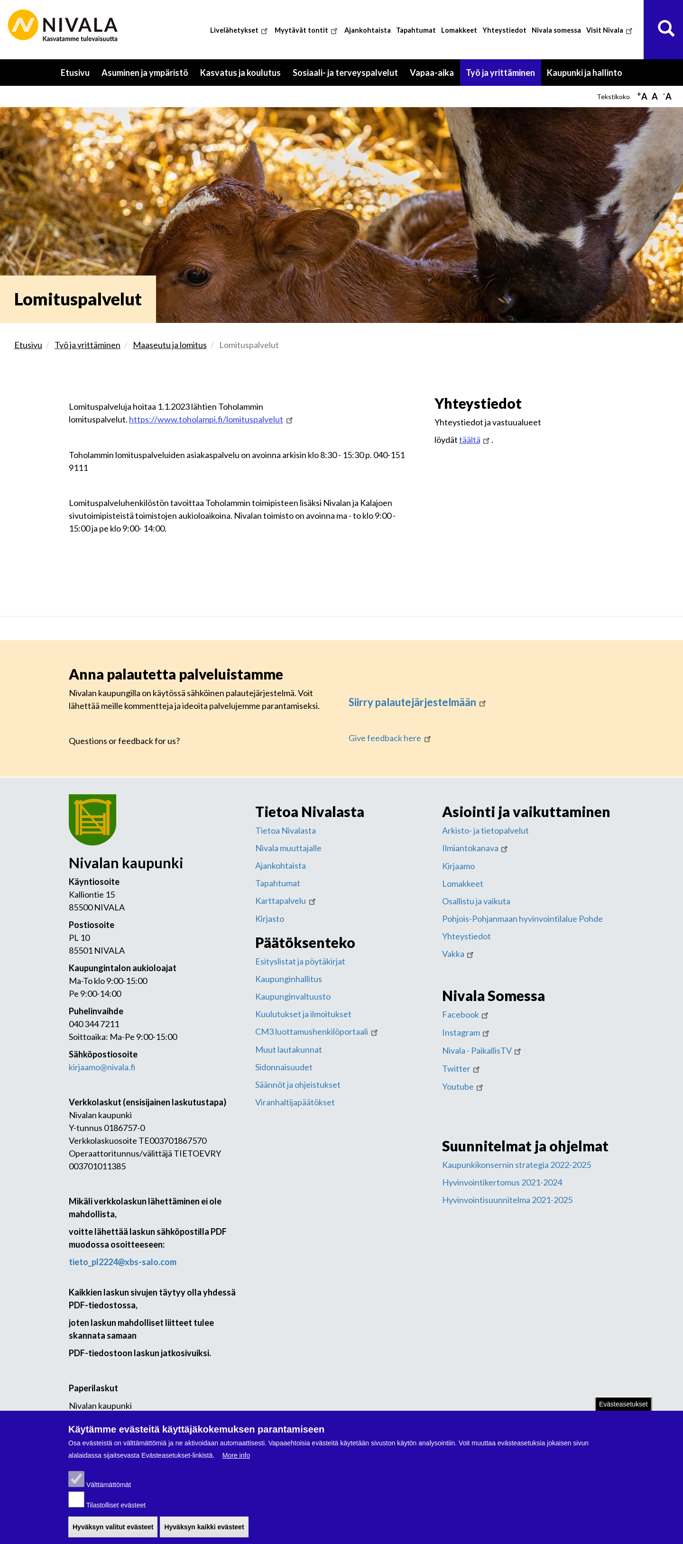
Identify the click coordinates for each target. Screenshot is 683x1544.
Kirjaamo (458, 866)
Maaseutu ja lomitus (170, 345)
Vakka (459, 953)
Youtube (463, 1086)
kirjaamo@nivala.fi (102, 1067)
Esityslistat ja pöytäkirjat (300, 961)
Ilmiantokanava (476, 848)
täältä (475, 439)
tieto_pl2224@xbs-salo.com (122, 1262)
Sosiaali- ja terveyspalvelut (345, 72)
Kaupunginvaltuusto (293, 996)
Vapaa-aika (432, 72)
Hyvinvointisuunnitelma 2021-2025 (507, 1200)
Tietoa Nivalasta (285, 830)
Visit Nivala (610, 30)
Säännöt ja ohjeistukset (298, 1084)
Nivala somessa (556, 30)
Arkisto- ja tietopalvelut (485, 830)
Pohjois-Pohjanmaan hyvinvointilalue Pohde (522, 918)
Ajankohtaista (367, 30)
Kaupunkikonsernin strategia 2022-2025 (516, 1164)
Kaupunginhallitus (288, 979)
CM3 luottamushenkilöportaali (317, 1031)
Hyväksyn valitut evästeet (113, 1528)
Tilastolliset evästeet (116, 1506)
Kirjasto (269, 918)
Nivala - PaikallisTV (482, 1050)
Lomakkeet (459, 30)
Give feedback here (391, 738)
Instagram (466, 1032)
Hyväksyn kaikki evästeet (204, 1528)
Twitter (462, 1068)
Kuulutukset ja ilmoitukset (303, 1014)
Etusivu (75, 72)
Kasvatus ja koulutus (240, 72)
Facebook (466, 1014)
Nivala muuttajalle (288, 848)
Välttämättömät (108, 1486)
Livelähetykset (239, 30)
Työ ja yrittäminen (500, 72)
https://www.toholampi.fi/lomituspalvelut (212, 419)
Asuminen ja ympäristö (145, 72)
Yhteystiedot (504, 30)
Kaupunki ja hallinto (584, 72)
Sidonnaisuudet (284, 1067)
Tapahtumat (416, 30)
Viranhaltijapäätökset (295, 1102)
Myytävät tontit (307, 30)
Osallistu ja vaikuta (476, 901)
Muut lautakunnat (288, 1049)
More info (236, 1457)
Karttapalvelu (286, 900)
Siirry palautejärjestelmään (418, 702)
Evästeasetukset (623, 1406)
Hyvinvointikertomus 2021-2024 (502, 1182)
